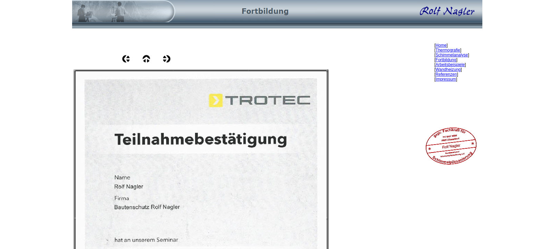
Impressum (445, 79)
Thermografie (447, 50)
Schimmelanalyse (451, 55)
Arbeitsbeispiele (450, 64)
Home (440, 45)
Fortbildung (445, 59)
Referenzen (446, 74)
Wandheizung (448, 69)
